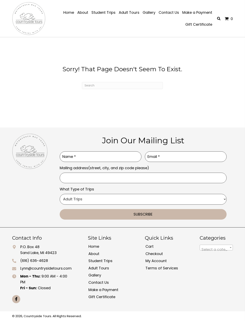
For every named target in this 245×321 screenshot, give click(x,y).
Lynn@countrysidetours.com (46, 268)
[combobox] (216, 247)
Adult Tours (98, 268)
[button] (16, 299)
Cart (149, 246)
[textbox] (216, 249)
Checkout (154, 253)
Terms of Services (161, 268)
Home (93, 246)
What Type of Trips (77, 189)
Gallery (94, 275)
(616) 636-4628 (34, 260)
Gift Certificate (101, 296)
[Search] (122, 85)
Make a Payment (103, 289)
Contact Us (98, 282)
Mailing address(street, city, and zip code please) (104, 167)
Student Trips (100, 260)
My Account (156, 260)
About (93, 253)
